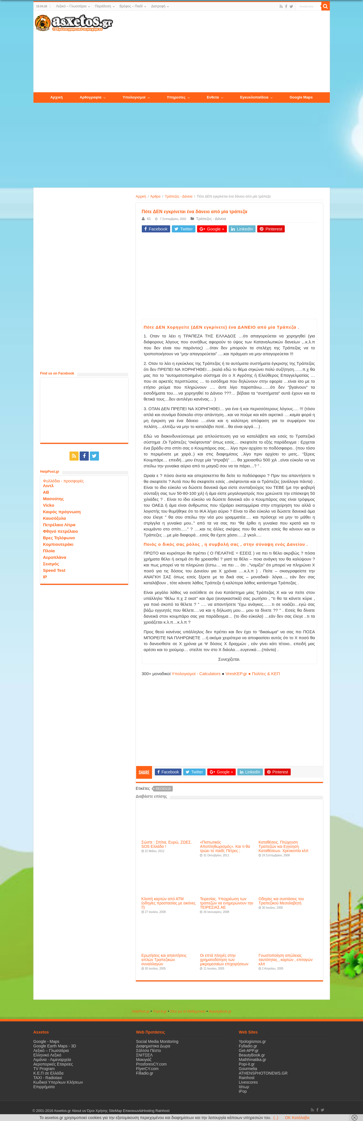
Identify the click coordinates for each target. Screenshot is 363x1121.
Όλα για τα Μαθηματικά (188, 1011)
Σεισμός (51, 563)
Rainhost (246, 1077)
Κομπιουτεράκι (58, 544)
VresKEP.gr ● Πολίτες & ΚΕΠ (252, 673)
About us (79, 1111)
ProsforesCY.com (151, 1064)
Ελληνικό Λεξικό (47, 1055)
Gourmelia (248, 1068)
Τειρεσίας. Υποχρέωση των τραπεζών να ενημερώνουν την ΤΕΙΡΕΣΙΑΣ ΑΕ (226, 903)
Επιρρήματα (44, 1086)
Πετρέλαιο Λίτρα (59, 524)
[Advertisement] (221, 51)
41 (149, 219)
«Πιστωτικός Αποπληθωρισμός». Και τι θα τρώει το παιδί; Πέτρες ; (225, 846)
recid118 (163, 788)
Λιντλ (48, 485)
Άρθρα (155, 196)
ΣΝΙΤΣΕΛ (144, 1055)
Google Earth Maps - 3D (54, 1046)
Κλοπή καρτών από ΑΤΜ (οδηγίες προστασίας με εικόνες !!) (169, 903)
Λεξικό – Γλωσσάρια (71, 6)
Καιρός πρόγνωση (62, 511)
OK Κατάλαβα (297, 1117)
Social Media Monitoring (157, 1041)
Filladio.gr (144, 1073)
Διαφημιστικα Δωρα (153, 1046)
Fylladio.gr (248, 1046)
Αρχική (141, 196)
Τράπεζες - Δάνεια (178, 196)
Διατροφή (158, 6)
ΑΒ (46, 492)
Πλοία (49, 550)
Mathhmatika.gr (252, 1059)
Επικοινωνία (132, 1111)
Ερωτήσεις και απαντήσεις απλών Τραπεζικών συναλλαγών (164, 959)
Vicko (48, 505)
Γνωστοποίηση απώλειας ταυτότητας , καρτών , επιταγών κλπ (286, 959)
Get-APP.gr (249, 1050)
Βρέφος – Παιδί (131, 6)
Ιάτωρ (244, 1086)
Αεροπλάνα (54, 557)
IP (45, 576)
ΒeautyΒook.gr (220, 1011)
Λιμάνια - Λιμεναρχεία (52, 1059)
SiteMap (115, 1111)
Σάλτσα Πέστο (148, 1050)
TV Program (44, 1068)
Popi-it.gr (160, 1011)
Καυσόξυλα (54, 518)
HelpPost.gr (140, 1011)
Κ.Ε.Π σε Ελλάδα (48, 1073)
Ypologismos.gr (252, 1041)
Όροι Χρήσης (97, 1111)
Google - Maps (46, 1041)
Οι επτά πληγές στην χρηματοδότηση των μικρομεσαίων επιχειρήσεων (224, 959)
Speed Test (54, 570)
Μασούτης (53, 498)
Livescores (248, 1082)
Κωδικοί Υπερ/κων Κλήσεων (58, 1082)
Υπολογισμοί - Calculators (196, 673)
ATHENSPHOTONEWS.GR (263, 1073)
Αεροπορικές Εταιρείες (53, 1064)
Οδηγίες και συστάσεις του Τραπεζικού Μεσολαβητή (281, 901)
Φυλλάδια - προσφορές (63, 481)
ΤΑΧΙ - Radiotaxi (47, 1077)
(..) (275, 1117)
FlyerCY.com (147, 1068)
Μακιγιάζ (143, 1059)
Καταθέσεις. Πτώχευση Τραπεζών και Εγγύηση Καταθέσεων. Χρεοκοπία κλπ (284, 846)
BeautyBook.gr (252, 1055)
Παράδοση (103, 6)
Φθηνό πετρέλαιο (60, 531)
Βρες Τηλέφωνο (59, 537)
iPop (243, 1091)
